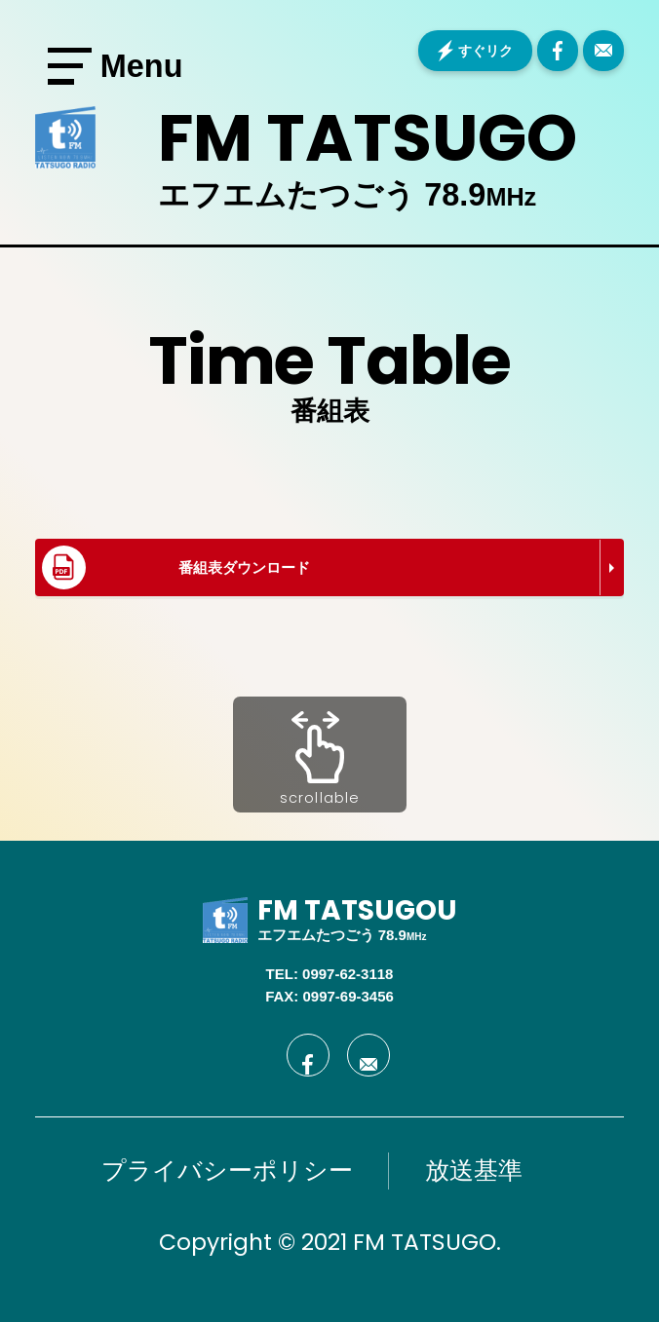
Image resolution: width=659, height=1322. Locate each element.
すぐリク (485, 50)
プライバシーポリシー (227, 1170)
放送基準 (474, 1170)
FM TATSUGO (367, 138)
